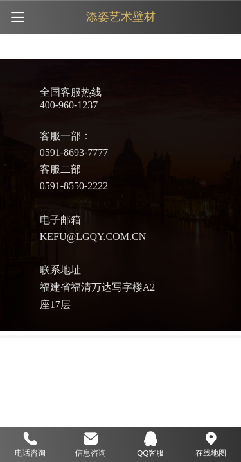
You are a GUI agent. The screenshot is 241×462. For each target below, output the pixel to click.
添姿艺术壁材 (121, 16)
